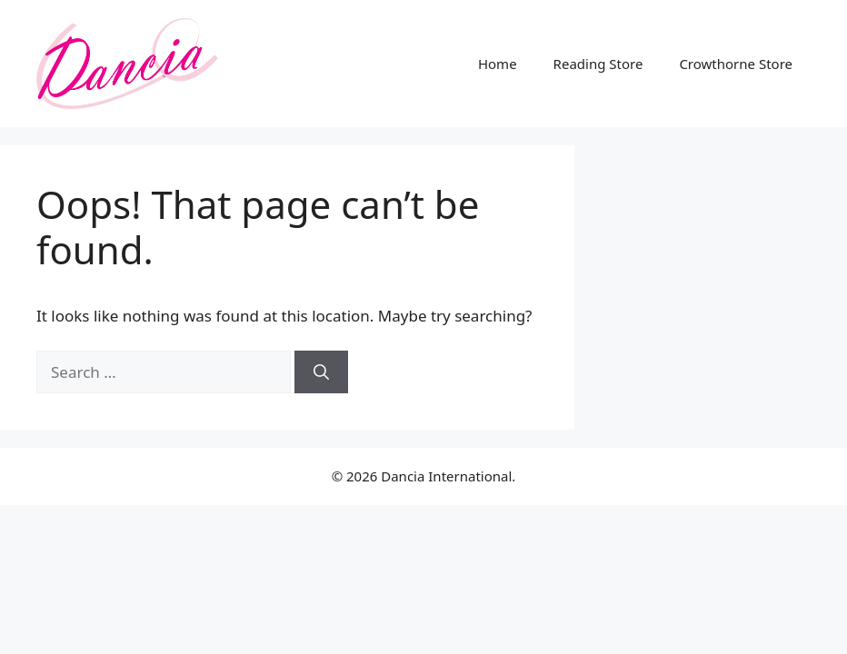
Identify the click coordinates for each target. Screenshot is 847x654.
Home (497, 63)
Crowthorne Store (735, 63)
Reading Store (598, 63)
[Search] (321, 372)
